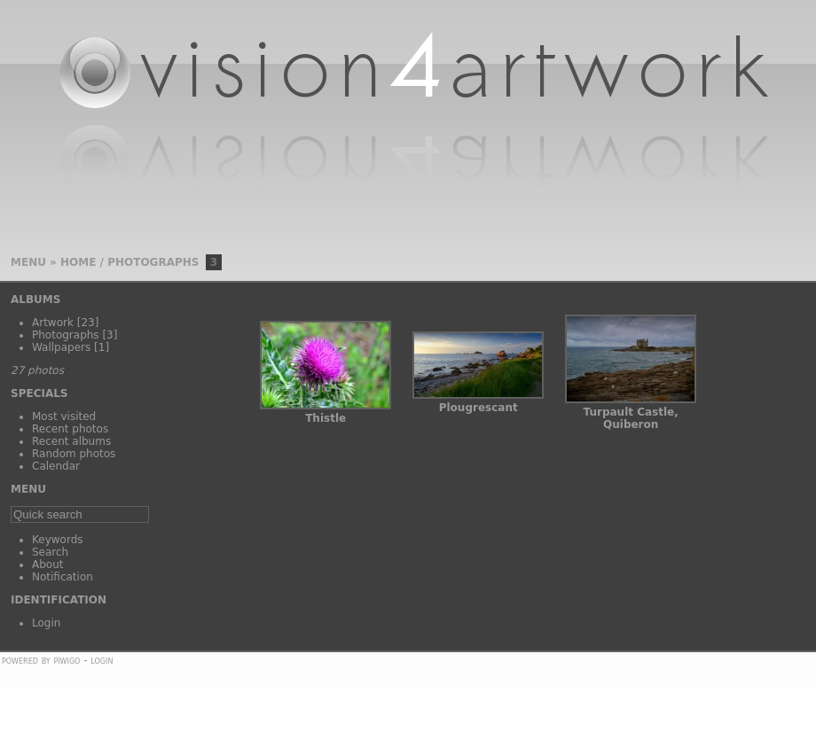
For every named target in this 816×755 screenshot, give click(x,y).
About (47, 564)
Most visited (64, 416)
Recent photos (70, 429)
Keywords (57, 539)
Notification (62, 577)
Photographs (153, 262)
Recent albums (71, 441)
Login (46, 623)
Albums (35, 299)
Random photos (73, 454)
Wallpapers (61, 347)
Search (50, 552)
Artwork (53, 322)
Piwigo (66, 660)
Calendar (56, 466)
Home (78, 262)
